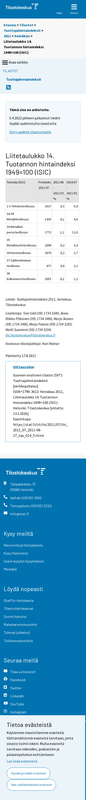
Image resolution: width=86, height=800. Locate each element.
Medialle (10, 569)
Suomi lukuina (15, 616)
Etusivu (10, 25)
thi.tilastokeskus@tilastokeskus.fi (30, 335)
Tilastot (26, 25)
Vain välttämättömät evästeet (31, 785)
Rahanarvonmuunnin (20, 624)
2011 (7, 36)
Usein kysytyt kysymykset (24, 561)
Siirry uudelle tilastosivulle (30, 132)
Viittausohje (23, 367)
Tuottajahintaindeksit (22, 30)
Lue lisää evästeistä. (22, 761)
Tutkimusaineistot (18, 640)
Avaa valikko (14, 62)
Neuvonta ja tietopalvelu (23, 545)
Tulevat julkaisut (17, 632)
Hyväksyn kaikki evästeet (28, 773)
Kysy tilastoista (16, 553)
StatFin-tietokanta (18, 600)
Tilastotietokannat (18, 608)
